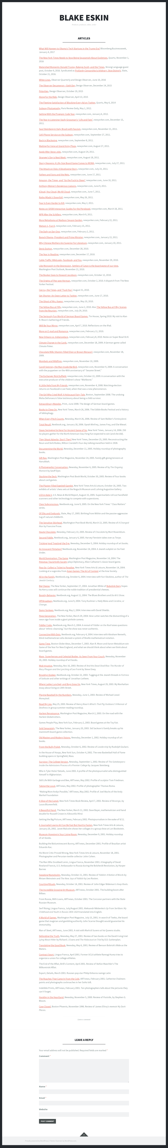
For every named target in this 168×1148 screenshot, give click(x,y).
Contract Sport (46, 954)
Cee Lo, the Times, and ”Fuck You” (55, 289)
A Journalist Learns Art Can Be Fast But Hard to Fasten (65, 825)
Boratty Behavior (47, 595)
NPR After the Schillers (50, 214)
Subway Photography (49, 108)
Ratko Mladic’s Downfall (51, 197)
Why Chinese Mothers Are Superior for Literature (63, 242)
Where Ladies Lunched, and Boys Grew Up (59, 684)
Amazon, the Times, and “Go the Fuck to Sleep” (62, 180)
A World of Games (47, 917)
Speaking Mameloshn (49, 874)
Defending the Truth (49, 936)
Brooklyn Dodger (47, 674)
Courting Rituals (47, 884)
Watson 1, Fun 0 (47, 225)
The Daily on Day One (49, 231)
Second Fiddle (46, 537)
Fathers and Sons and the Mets (54, 174)
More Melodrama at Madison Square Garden (60, 220)
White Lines (44, 79)
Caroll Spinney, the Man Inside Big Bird (58, 366)
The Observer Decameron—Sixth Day (57, 85)
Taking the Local (47, 785)
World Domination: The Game (53, 558)
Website (43, 1109)
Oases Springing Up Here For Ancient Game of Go (63, 430)
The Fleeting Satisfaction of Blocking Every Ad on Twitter (67, 102)
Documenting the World (51, 448)
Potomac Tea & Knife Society (53, 561)
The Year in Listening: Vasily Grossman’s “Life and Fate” (66, 119)
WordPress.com (70, 1141)
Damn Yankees (46, 610)
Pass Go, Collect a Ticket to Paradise (56, 567)
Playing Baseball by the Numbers (55, 694)
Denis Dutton (45, 248)
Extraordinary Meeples (50, 403)
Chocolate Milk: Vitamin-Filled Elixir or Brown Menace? (65, 351)
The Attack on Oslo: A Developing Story (58, 168)
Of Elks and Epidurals (49, 513)
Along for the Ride (48, 96)
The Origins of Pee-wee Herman (54, 280)
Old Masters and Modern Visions (54, 737)
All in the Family (46, 576)
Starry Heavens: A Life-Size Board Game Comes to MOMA (66, 163)
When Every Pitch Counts (51, 418)
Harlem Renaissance (49, 713)
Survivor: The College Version (53, 761)
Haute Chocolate (47, 531)
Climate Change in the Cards (53, 342)
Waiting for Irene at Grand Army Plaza (57, 146)
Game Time (44, 643)
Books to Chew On (48, 409)
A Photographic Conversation (53, 467)
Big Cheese (44, 585)
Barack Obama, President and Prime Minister (61, 237)
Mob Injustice (45, 665)
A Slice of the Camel (48, 800)
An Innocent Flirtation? (50, 549)
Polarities (43, 91)
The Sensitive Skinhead (50, 522)
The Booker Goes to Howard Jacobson (58, 274)
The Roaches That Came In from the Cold (59, 978)
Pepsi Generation (47, 615)
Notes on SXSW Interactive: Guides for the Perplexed (64, 208)
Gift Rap (43, 457)
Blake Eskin (84, 17)
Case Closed (45, 1006)
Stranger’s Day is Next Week (52, 157)
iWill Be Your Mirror (48, 325)
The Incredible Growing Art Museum (57, 889)
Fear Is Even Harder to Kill (51, 203)
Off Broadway (45, 600)
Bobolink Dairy (113, 585)
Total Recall (45, 424)
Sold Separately (46, 728)
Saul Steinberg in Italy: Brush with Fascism (60, 128)
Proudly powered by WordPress (36, 1141)
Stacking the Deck (48, 476)
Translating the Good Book (52, 945)
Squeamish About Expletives (93, 57)
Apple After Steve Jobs (50, 151)
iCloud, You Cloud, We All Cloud (54, 191)
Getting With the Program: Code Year (57, 113)
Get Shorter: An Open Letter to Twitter (58, 295)
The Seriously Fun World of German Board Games (63, 316)
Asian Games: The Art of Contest (82, 571)
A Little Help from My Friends (53, 385)
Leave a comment (84, 1019)
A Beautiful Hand (47, 810)
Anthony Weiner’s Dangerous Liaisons (57, 185)
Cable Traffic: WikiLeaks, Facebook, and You (60, 260)
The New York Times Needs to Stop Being (59, 57)
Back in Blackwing (48, 140)
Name (43, 1085)
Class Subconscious (48, 504)
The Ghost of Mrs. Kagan (51, 301)
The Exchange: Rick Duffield (52, 376)
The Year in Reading (48, 254)
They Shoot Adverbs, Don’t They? (55, 439)
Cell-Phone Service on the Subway (56, 134)
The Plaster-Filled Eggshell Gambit (56, 485)
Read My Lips (45, 704)
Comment (45, 1056)
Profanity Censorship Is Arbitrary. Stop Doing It (98, 70)
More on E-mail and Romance (53, 331)
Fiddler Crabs (45, 625)
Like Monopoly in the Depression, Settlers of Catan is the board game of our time (78, 265)
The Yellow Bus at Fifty (50, 307)
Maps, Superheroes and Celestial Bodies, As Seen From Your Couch (71, 656)
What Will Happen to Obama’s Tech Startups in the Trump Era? (69, 48)
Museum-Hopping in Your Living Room (58, 834)
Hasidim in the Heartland (51, 997)
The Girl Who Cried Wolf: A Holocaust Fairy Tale (62, 394)
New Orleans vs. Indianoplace (53, 336)
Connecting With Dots (49, 634)
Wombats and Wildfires (50, 361)
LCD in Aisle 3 (45, 494)
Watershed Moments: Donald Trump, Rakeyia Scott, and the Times (71, 67)
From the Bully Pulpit (49, 746)
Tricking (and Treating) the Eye (54, 543)
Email (42, 1097)
